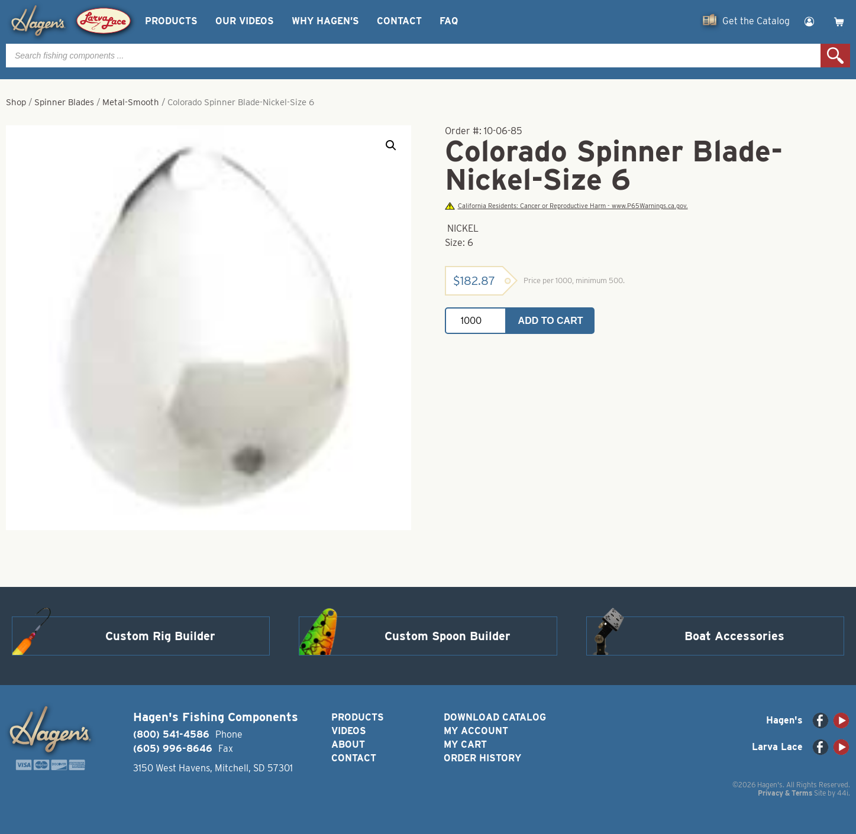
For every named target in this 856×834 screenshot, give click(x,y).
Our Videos (244, 21)
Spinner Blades (64, 102)
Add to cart (550, 321)
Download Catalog (495, 717)
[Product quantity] (475, 320)
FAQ (449, 21)
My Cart (465, 744)
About (348, 744)
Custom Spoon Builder (448, 636)
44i (842, 792)
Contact (399, 21)
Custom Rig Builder (160, 636)
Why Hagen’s (325, 21)
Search (835, 55)
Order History (482, 758)
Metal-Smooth (130, 102)
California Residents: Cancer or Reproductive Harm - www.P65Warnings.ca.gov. (566, 206)
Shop (16, 102)
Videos (348, 730)
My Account (476, 730)
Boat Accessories (734, 636)
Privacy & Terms (785, 792)
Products (171, 21)
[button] (391, 145)
